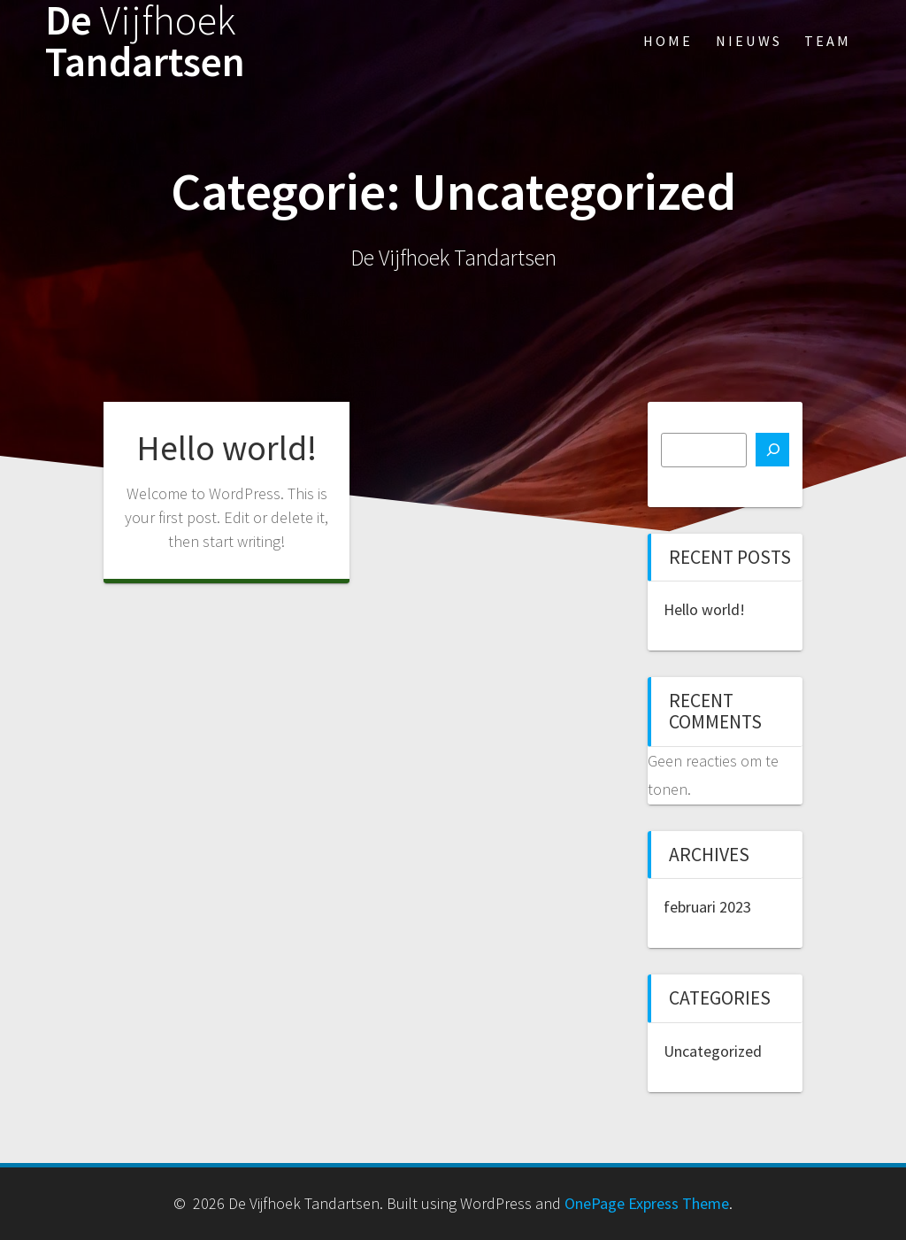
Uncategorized (713, 1051)
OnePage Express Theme (646, 1203)
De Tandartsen (145, 41)
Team (827, 41)
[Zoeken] (772, 449)
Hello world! (226, 448)
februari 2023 (707, 907)
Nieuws (749, 41)
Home (668, 41)
